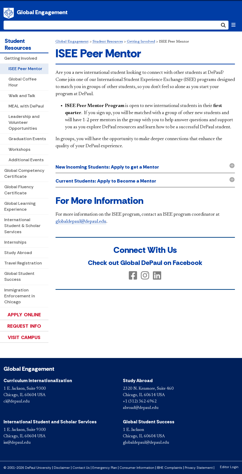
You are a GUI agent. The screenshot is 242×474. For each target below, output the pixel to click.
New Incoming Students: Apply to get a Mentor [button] (107, 167)
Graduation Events (27, 139)
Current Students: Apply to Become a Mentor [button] (106, 181)
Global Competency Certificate (24, 173)
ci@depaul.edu (17, 401)
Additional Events (26, 160)
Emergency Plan (104, 468)
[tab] (145, 167)
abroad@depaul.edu (141, 408)
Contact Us (81, 468)
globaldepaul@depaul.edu (146, 443)
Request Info (24, 326)
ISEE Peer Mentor (25, 69)
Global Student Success (19, 276)
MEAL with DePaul (26, 106)
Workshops (19, 149)
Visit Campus (24, 337)
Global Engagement (42, 12)
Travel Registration (23, 263)
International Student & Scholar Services (22, 225)
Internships (15, 242)
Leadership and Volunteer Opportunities (24, 122)
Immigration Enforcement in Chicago (19, 296)
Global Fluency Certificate (19, 190)
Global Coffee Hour (23, 82)
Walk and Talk (22, 95)
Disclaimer (62, 468)
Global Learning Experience (19, 206)
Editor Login (229, 467)
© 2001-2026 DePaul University (27, 468)
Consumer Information (137, 468)
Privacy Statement (199, 468)
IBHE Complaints (169, 468)
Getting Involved (20, 58)
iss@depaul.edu (17, 443)
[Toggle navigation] (233, 25)
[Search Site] (116, 25)
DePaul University (9, 13)
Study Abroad (18, 252)
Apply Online (24, 315)
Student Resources (18, 44)
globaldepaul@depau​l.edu (81, 221)
